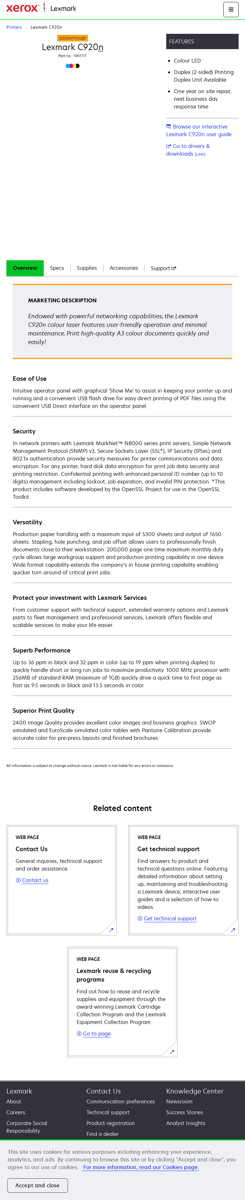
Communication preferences (120, 1101)
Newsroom (179, 1101)
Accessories (124, 267)
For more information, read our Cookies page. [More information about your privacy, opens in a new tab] (140, 1167)
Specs (57, 267)
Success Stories (184, 1112)
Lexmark (19, 1091)
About (13, 1101)
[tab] (25, 268)
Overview (25, 267)
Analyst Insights (185, 1123)
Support (163, 268)
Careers (15, 1112)
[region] (122, 1169)
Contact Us (103, 1091)
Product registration (110, 1123)
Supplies (87, 267)
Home (82, 9)
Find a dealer (102, 1133)
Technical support (108, 1112)
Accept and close (37, 1185)
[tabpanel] (122, 515)
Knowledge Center (194, 1091)
